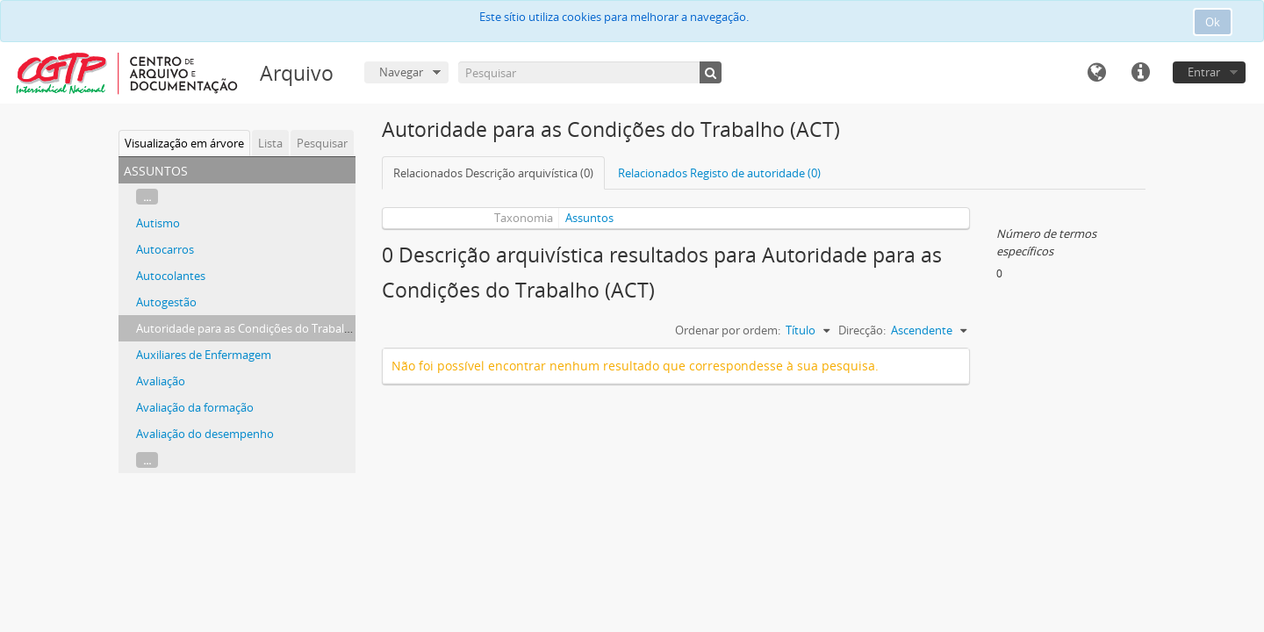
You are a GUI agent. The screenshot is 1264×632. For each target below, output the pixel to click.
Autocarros (165, 249)
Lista (270, 143)
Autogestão (166, 302)
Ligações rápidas (1140, 73)
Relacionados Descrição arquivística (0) (493, 173)
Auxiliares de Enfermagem (203, 355)
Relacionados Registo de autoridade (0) (719, 173)
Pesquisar (322, 143)
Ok (1212, 22)
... (147, 197)
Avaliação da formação (195, 407)
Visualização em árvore (184, 143)
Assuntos (589, 218)
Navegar (401, 72)
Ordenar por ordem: (727, 330)
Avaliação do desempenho (205, 434)
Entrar (1204, 72)
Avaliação (160, 381)
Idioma (1096, 73)
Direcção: (862, 330)
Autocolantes (170, 276)
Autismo (158, 223)
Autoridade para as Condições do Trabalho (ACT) (262, 328)
